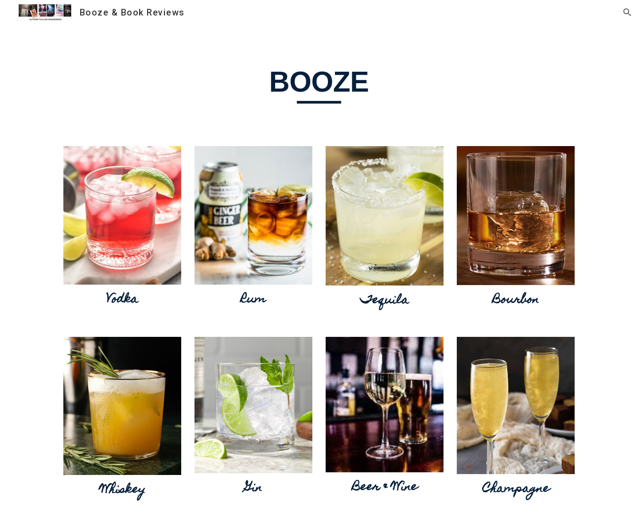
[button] (627, 12)
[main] (319, 72)
